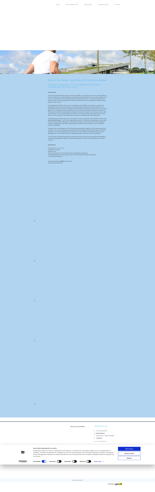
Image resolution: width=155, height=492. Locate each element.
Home (58, 4)
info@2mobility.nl (100, 433)
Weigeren (129, 271)
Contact (117, 4)
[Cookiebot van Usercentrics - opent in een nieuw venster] (23, 275)
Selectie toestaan (129, 267)
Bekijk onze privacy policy (77, 480)
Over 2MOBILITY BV (72, 4)
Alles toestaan (129, 262)
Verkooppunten (103, 4)
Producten (87, 4)
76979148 (99, 438)
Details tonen (97, 275)
